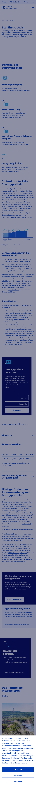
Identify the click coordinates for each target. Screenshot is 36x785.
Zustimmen (18, 771)
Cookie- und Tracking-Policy (12, 753)
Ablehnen (18, 777)
